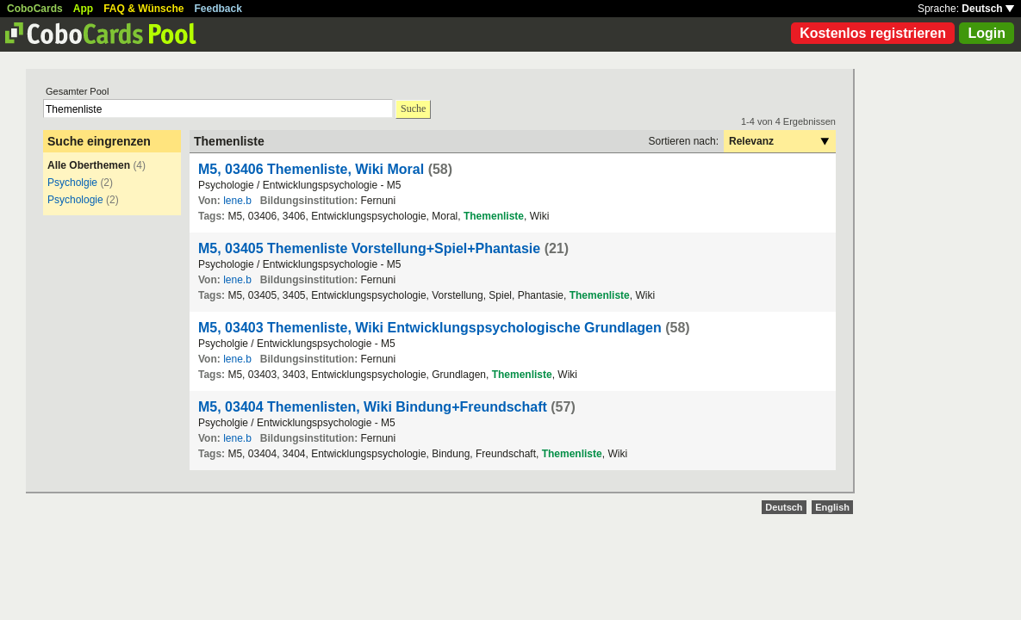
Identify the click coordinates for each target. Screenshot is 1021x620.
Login (986, 33)
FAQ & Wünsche (143, 9)
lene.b (237, 201)
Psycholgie (72, 183)
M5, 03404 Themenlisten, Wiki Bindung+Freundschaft (372, 407)
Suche (413, 108)
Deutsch (988, 9)
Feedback (218, 9)
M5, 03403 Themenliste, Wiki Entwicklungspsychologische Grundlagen (430, 327)
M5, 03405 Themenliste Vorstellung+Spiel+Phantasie (369, 248)
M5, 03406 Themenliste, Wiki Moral (311, 169)
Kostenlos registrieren (873, 33)
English (832, 507)
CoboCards (35, 9)
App (83, 9)
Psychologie (75, 200)
